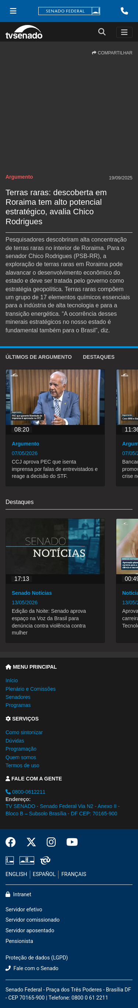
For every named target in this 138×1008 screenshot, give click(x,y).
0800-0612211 (25, 792)
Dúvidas (15, 741)
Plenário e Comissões (31, 689)
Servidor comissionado (33, 920)
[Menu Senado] (13, 11)
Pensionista (19, 941)
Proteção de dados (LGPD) (37, 958)
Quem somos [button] (21, 757)
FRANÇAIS (73, 874)
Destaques (98, 357)
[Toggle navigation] (124, 32)
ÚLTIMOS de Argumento (39, 357)
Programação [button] (21, 749)
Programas (18, 705)
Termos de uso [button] (22, 765)
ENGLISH (16, 874)
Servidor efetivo (24, 910)
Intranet (18, 894)
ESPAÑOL (44, 874)
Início (12, 680)
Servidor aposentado (30, 930)
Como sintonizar (24, 732)
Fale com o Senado (32, 968)
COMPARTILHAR (112, 53)
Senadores (18, 697)
